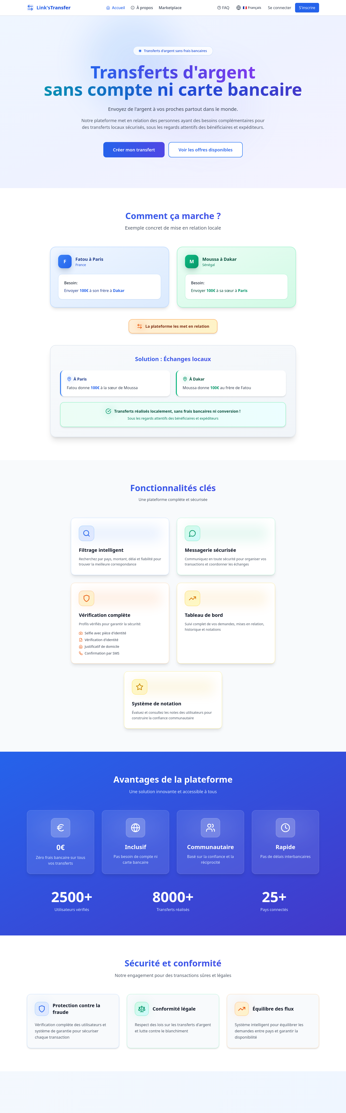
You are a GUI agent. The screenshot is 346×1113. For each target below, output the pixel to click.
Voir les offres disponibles (206, 150)
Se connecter (279, 7)
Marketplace (170, 7)
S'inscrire (307, 7)
